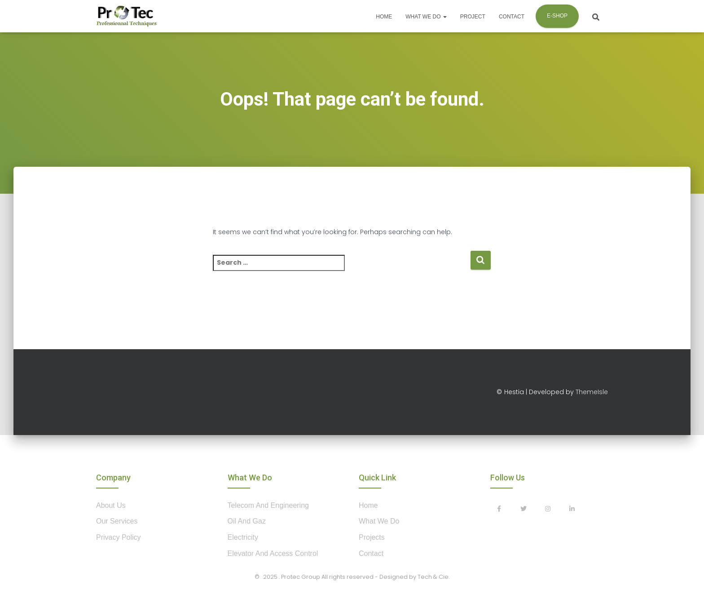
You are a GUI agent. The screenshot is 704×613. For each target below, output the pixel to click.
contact (371, 553)
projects (372, 537)
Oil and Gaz (247, 521)
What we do (426, 16)
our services (116, 521)
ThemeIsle (592, 391)
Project (472, 16)
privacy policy (118, 537)
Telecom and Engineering (268, 505)
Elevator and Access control (273, 553)
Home (384, 16)
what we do (379, 521)
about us (111, 505)
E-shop (557, 16)
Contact (511, 16)
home (368, 505)
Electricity (243, 537)
